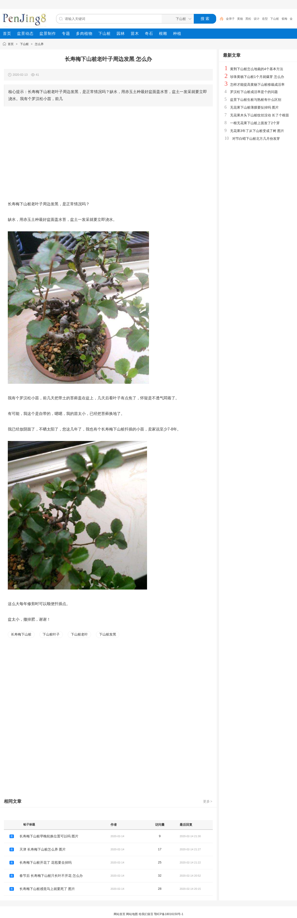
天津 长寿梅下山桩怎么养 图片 (42, 849)
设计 (257, 18)
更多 (208, 801)
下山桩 (274, 18)
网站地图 (132, 914)
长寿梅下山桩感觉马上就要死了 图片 (47, 889)
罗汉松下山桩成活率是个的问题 (254, 92)
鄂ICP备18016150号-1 (168, 914)
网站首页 (119, 914)
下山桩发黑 (107, 634)
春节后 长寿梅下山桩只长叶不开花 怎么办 (51, 876)
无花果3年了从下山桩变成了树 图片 (257, 131)
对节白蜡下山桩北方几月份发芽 (256, 139)
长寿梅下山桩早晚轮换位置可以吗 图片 (48, 836)
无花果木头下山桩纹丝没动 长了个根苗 (259, 115)
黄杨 (240, 18)
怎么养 (39, 44)
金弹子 (230, 18)
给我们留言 (146, 914)
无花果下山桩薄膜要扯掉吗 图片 (254, 107)
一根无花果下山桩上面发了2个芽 (255, 123)
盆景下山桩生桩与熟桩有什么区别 (255, 100)
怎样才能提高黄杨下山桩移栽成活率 (257, 84)
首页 (11, 44)
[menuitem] (7, 33)
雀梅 (284, 18)
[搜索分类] (177, 18)
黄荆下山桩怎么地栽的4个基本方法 (256, 69)
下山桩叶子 (51, 634)
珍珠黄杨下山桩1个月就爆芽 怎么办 (257, 77)
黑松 (248, 18)
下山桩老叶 (79, 634)
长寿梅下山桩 (21, 634)
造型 (265, 18)
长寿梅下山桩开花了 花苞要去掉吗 (45, 862)
